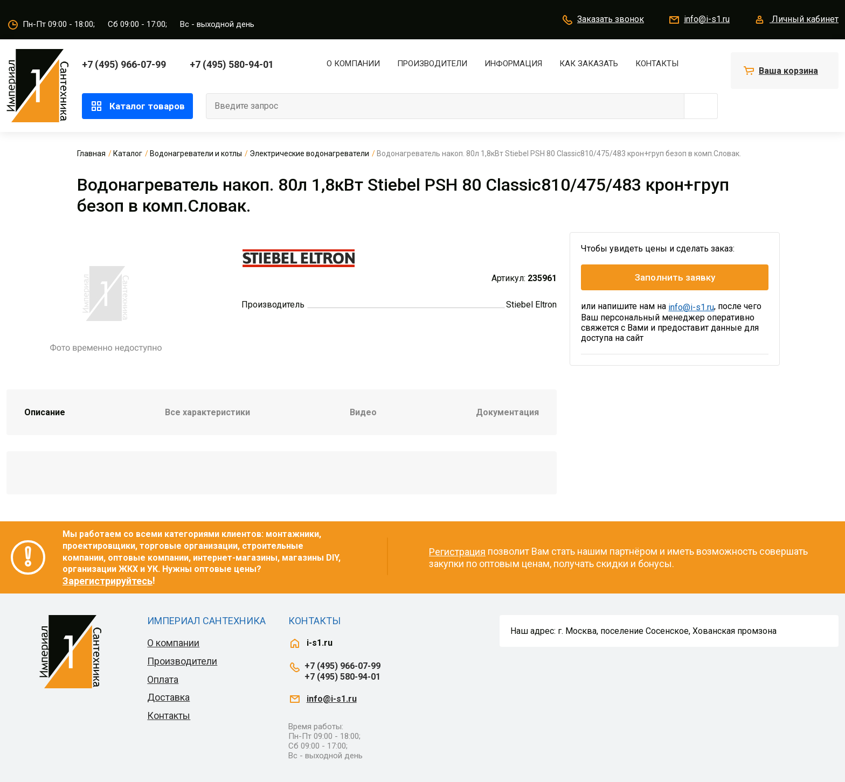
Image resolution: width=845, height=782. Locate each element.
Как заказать (588, 63)
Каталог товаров (137, 106)
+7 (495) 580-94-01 (232, 64)
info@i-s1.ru (699, 19)
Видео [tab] (363, 412)
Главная (91, 153)
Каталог (127, 153)
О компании (353, 63)
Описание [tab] (44, 412)
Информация (513, 63)
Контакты (656, 63)
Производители (432, 63)
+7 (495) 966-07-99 (124, 64)
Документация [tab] (507, 412)
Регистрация (457, 551)
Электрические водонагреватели (309, 153)
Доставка (168, 697)
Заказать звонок (602, 19)
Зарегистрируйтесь (108, 580)
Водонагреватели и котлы (196, 153)
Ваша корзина (788, 71)
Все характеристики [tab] (207, 412)
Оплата (162, 679)
